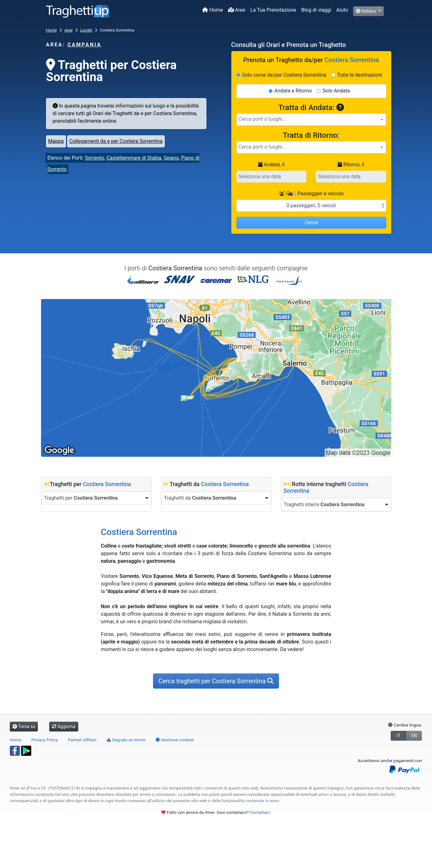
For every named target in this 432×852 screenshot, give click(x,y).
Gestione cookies (175, 739)
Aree (237, 10)
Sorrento (94, 158)
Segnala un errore (126, 739)
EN (414, 735)
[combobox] (311, 119)
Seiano (171, 158)
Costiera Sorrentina (107, 484)
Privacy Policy (45, 739)
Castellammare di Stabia (133, 158)
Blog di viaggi (316, 10)
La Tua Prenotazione (273, 10)
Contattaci (260, 812)
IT (398, 735)
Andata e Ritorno (293, 91)
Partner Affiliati (82, 739)
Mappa (56, 141)
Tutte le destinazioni (359, 75)
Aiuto (342, 10)
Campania (84, 45)
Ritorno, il (351, 164)
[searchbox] (311, 119)
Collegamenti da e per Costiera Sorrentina (116, 141)
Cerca (311, 223)
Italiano (366, 11)
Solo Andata (336, 91)
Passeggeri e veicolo (311, 194)
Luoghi (86, 30)
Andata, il (271, 164)
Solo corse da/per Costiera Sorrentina (284, 75)
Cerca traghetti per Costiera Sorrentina (216, 681)
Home (212, 10)
